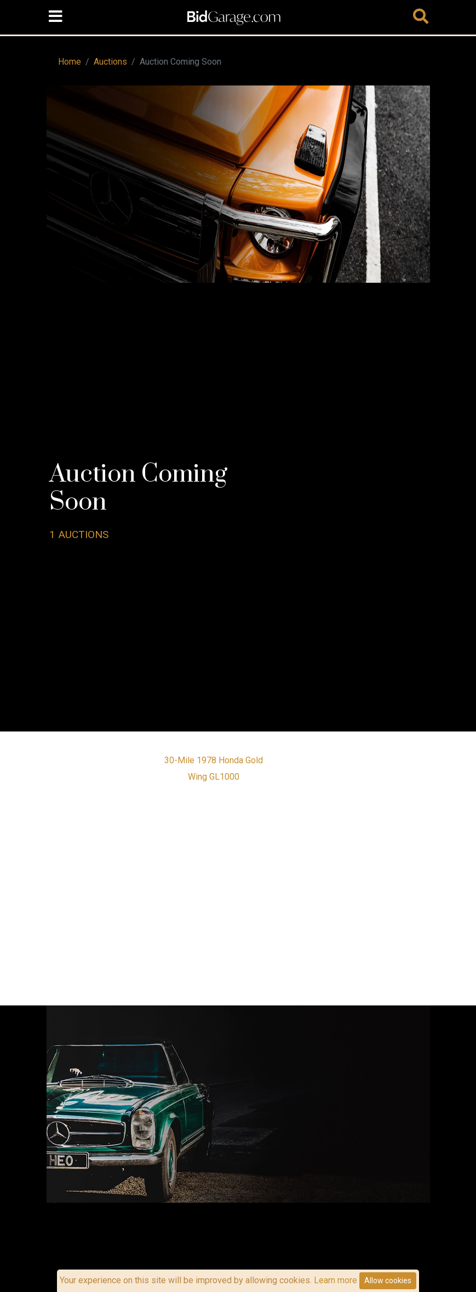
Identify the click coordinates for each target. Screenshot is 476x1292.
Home (69, 61)
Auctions (110, 61)
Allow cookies (387, 1280)
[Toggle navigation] (56, 17)
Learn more (335, 1280)
